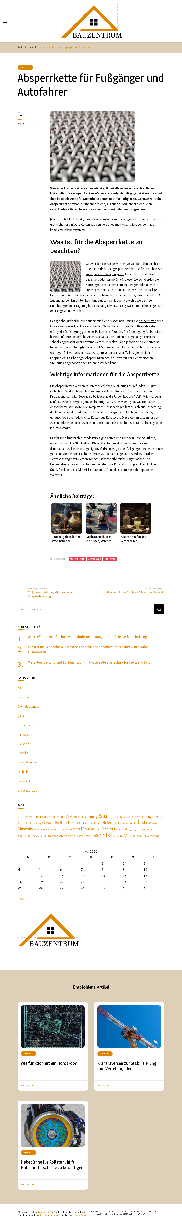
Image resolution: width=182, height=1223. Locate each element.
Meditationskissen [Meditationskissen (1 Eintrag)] (54, 829)
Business (23, 697)
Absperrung (94, 559)
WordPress (80, 1214)
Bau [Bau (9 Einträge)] (102, 815)
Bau (20, 688)
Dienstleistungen (29, 706)
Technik (23, 772)
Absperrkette (147, 321)
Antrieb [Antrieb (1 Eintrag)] (21, 817)
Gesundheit (25, 725)
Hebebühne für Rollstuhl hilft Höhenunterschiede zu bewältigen (52, 1164)
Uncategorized (27, 790)
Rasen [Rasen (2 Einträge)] (118, 829)
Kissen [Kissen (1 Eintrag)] (155, 823)
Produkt (25, 67)
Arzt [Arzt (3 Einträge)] (69, 816)
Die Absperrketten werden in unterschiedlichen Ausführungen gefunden (97, 386)
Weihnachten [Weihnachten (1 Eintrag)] (143, 836)
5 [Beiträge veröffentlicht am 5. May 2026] (40, 870)
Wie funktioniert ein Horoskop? (49, 1063)
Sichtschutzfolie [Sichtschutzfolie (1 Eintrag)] (40, 836)
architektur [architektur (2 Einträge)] (42, 817)
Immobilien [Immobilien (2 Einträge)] (125, 823)
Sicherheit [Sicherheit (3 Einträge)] (25, 835)
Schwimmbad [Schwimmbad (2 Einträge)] (145, 829)
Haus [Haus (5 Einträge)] (76, 822)
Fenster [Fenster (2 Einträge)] (157, 817)
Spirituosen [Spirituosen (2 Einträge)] (75, 836)
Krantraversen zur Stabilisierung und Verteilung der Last (126, 1066)
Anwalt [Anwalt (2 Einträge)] (29, 817)
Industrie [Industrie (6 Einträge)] (142, 822)
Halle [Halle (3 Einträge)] (67, 822)
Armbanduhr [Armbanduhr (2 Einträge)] (57, 817)
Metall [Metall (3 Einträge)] (77, 828)
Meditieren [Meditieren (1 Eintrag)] (67, 829)
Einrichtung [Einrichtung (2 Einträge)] (144, 817)
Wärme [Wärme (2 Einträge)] (154, 836)
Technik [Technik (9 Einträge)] (100, 834)
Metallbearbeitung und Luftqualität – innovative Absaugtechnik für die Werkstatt (89, 662)
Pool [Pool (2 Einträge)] (98, 829)
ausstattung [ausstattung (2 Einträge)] (89, 817)
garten (22, 716)
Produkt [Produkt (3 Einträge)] (107, 828)
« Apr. (21, 898)
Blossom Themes (48, 1214)
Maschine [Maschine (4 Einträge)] (26, 828)
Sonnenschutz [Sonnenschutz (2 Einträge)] (57, 836)
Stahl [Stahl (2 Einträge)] (87, 836)
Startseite (97, 1211)
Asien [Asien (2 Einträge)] (77, 817)
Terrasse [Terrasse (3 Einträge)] (117, 835)
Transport (24, 781)
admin (21, 116)
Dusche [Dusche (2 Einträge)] (131, 817)
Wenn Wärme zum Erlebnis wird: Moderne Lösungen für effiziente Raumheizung (87, 637)
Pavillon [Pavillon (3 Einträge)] (88, 828)
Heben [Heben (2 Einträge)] (97, 823)
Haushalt (23, 744)
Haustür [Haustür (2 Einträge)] (87, 823)
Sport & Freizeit (28, 762)
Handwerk (24, 734)
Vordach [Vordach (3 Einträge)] (130, 835)
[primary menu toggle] (5, 21)
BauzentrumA (45, 1211)
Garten (142, 1214)
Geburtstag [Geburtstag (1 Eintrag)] (36, 823)
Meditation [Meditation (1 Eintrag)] (40, 829)
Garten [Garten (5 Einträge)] (24, 822)
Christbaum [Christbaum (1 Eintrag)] (120, 817)
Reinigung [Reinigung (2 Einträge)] (129, 829)
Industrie (110, 559)
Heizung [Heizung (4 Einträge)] (109, 822)
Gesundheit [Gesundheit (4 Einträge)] (52, 822)
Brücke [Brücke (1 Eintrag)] (111, 817)
